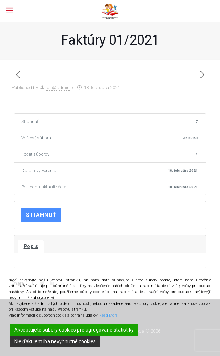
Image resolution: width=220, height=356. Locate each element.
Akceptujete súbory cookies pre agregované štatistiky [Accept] (74, 330)
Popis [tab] (31, 246)
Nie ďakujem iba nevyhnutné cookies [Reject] (55, 341)
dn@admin (58, 87)
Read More (108, 315)
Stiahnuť (41, 215)
